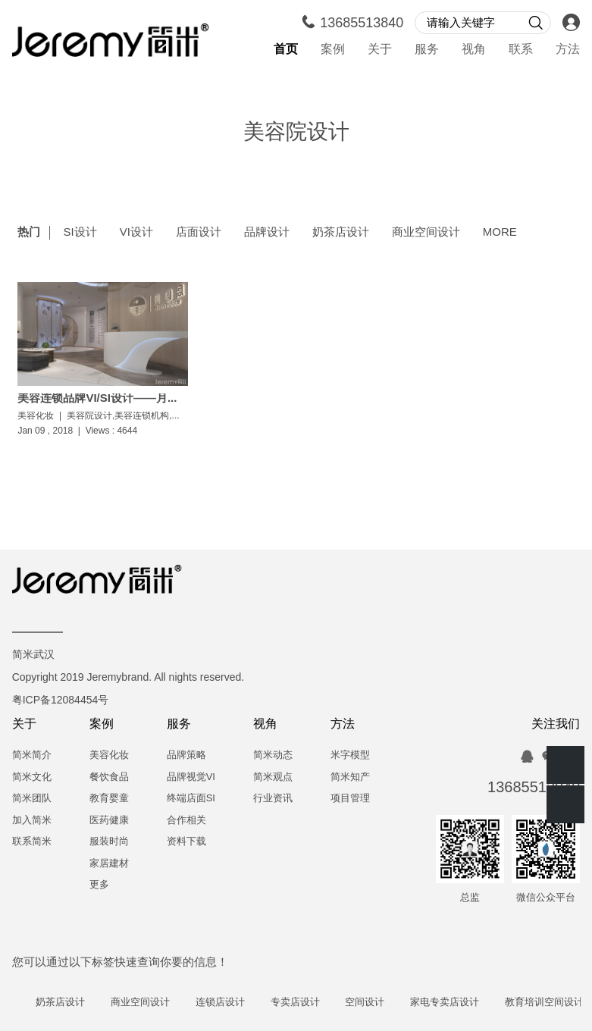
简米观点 (273, 777)
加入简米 (32, 821)
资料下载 (186, 842)
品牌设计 (267, 233)
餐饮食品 (109, 777)
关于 (380, 49)
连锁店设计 (227, 1002)
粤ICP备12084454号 (60, 701)
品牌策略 (186, 755)
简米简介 (32, 755)
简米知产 (350, 777)
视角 (474, 49)
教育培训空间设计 (551, 1002)
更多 (99, 885)
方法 (568, 49)
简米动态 (273, 755)
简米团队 (32, 799)
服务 (427, 49)
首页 (286, 49)
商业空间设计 (426, 233)
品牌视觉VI (191, 777)
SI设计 (79, 233)
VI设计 (136, 233)
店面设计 (198, 233)
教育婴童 (109, 799)
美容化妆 (109, 755)
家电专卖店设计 (451, 1002)
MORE (500, 233)
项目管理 (350, 799)
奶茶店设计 (340, 233)
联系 (521, 49)
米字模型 (350, 755)
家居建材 (109, 864)
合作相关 (186, 821)
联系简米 (32, 842)
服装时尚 (109, 842)
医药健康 (109, 821)
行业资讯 (273, 799)
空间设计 (372, 1002)
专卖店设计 (302, 1002)
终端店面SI (191, 799)
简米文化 (32, 777)
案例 (333, 49)
